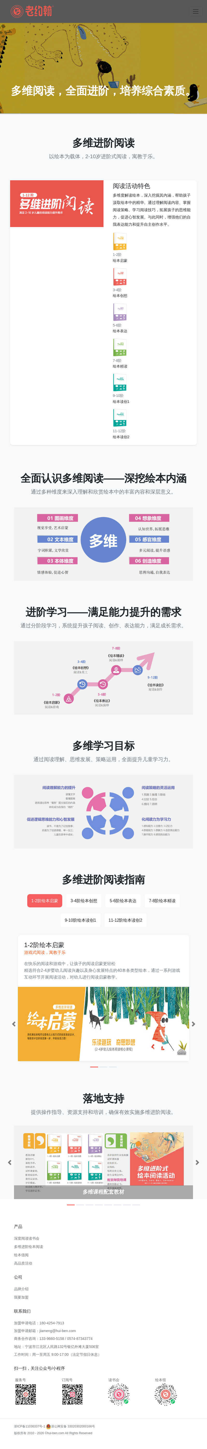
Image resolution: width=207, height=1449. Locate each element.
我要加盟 (21, 1297)
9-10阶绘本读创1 (80, 920)
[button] (13, 1024)
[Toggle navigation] (196, 11)
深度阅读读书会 (26, 1238)
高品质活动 (23, 1263)
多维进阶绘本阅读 (28, 1247)
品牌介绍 (21, 1289)
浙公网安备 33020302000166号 (70, 1426)
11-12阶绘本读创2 (125, 920)
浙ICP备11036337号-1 (29, 1426)
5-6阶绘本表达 (123, 901)
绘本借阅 (21, 1255)
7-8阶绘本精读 (162, 901)
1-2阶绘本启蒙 (44, 901)
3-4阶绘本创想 (84, 901)
